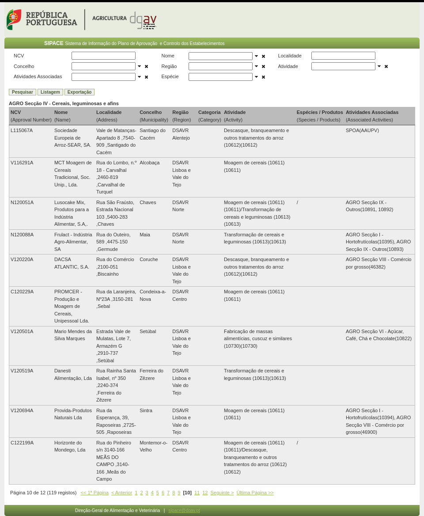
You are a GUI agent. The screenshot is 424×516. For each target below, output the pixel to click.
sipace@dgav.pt (184, 510)
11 (197, 492)
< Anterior (121, 492)
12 (205, 492)
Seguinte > (222, 492)
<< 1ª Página (95, 492)
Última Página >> (254, 492)
